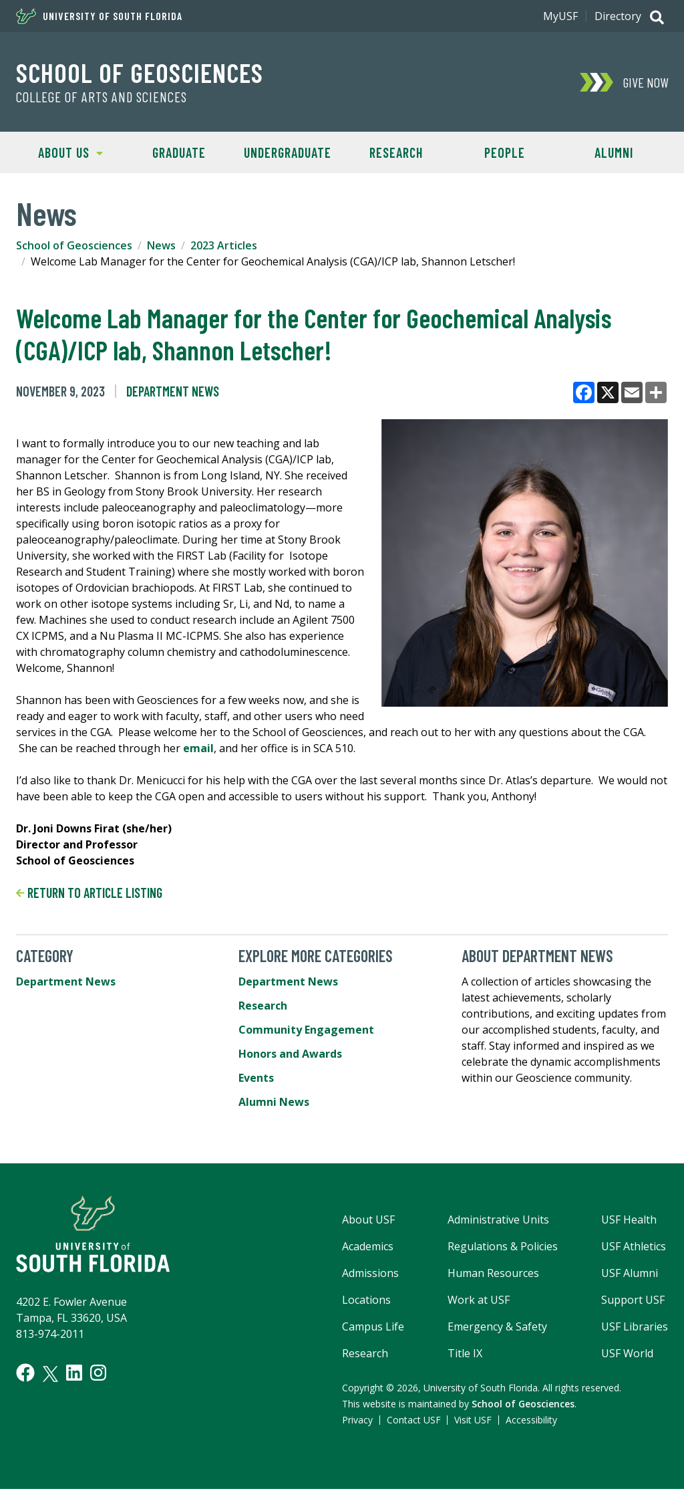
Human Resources (493, 1273)
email (198, 748)
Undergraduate (287, 152)
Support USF (633, 1299)
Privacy (357, 1419)
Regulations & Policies (503, 1246)
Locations (366, 1299)
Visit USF (473, 1419)
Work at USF (479, 1299)
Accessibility (531, 1419)
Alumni (613, 152)
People (504, 152)
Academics (367, 1246)
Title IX (465, 1353)
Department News (172, 391)
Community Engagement (306, 1029)
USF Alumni (629, 1273)
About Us (59, 151)
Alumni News (273, 1101)
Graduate (179, 152)
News (161, 245)
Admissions (370, 1273)
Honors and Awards (290, 1053)
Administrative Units (498, 1219)
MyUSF (560, 16)
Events (256, 1077)
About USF (368, 1219)
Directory (617, 16)
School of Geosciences (139, 72)
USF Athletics (633, 1246)
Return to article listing (89, 893)
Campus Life (373, 1326)
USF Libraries (634, 1326)
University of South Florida (99, 16)
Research (396, 152)
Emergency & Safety (497, 1326)
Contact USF (414, 1419)
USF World (627, 1353)
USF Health (629, 1219)
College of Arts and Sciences (101, 97)
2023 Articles (223, 245)
